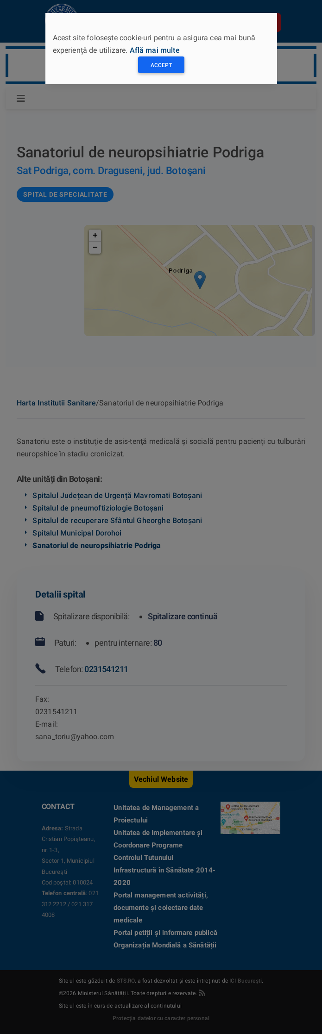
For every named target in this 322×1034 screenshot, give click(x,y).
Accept (161, 65)
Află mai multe (155, 50)
